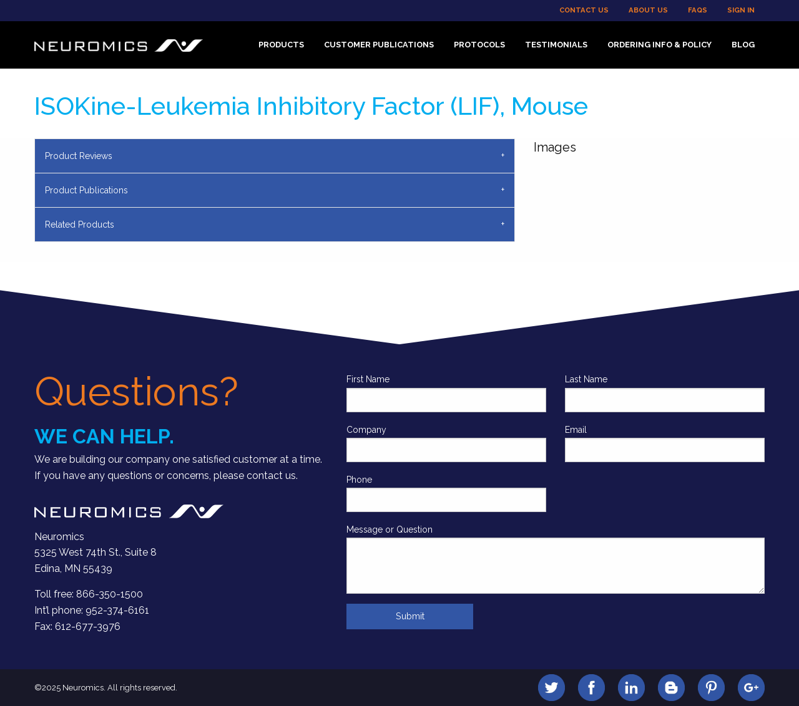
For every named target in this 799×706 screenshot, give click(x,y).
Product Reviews (78, 156)
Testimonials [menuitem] (556, 44)
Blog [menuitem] (743, 44)
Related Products (79, 225)
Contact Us (584, 10)
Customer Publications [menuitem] (379, 44)
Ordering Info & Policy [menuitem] (659, 44)
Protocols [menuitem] (479, 44)
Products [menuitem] (281, 44)
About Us (648, 10)
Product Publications (86, 190)
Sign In (741, 10)
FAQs (697, 10)
